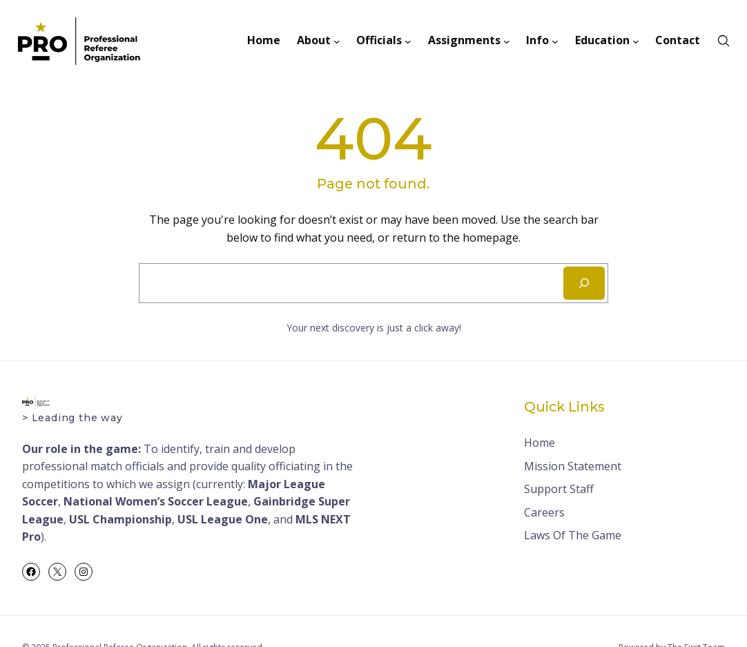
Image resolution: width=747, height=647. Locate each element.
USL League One (222, 519)
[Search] (584, 283)
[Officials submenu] (408, 40)
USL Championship (120, 519)
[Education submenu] (635, 40)
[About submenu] (336, 40)
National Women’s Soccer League (156, 501)
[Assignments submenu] (506, 40)
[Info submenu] (555, 40)
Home (539, 442)
